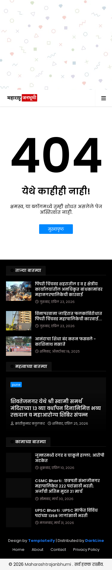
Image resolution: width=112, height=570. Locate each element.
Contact (58, 549)
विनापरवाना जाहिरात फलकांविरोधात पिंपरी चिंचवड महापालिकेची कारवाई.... (68, 316)
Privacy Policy (86, 549)
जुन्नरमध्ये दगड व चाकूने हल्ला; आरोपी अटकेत (69, 458)
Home (18, 549)
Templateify (41, 540)
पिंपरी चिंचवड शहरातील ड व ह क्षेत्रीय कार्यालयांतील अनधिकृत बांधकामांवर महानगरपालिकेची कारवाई (68, 289)
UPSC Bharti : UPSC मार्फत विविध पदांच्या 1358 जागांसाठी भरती (66, 513)
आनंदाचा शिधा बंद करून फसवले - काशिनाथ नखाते (65, 341)
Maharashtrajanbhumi (48, 564)
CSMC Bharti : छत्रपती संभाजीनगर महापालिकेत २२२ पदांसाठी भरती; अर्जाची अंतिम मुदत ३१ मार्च (67, 486)
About (37, 549)
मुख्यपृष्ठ (56, 229)
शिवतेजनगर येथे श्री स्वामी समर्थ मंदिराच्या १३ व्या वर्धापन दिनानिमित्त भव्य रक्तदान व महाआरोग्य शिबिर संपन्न (55, 408)
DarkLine (94, 540)
